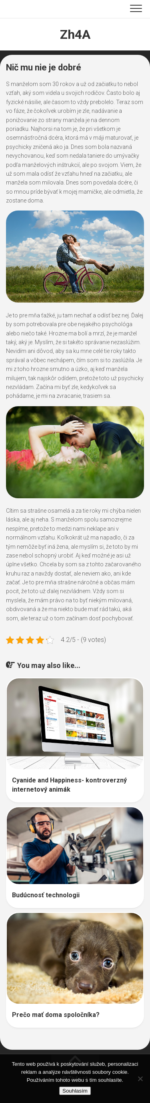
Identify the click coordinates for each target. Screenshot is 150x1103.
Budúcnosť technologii (46, 895)
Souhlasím (75, 1091)
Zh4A (75, 34)
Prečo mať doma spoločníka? (56, 1015)
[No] (140, 1079)
